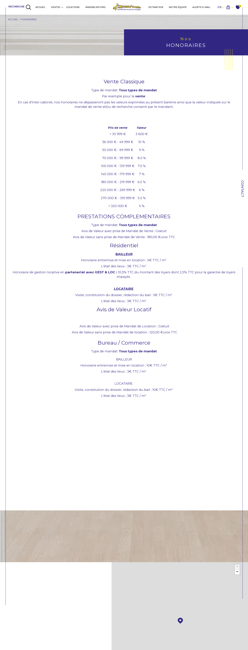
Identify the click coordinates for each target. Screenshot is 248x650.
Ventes (55, 7)
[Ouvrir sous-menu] (62, 7)
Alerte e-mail (201, 7)
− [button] (237, 573)
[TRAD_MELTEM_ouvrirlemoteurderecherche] (19, 7)
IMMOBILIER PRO (95, 7)
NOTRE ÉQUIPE (178, 7)
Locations (73, 7)
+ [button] (237, 567)
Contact (242, 188)
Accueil (40, 7)
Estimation (155, 7)
